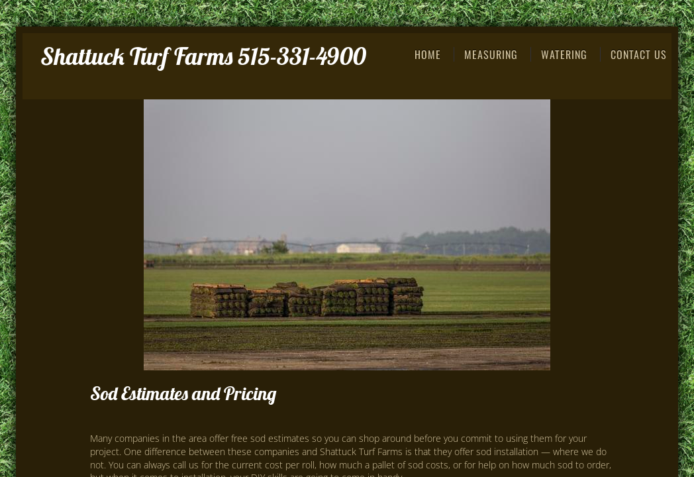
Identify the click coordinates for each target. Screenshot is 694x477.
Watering (564, 54)
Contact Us (639, 54)
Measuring (491, 54)
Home (428, 54)
